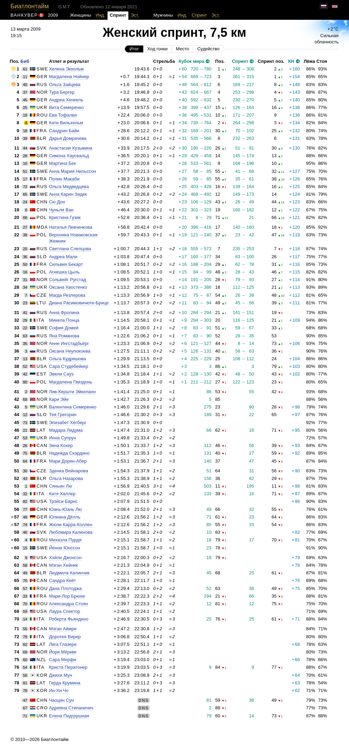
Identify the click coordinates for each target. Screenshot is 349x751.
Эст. (135, 15)
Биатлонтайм (29, 6)
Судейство (208, 48)
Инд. (100, 15)
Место (182, 48)
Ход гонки (157, 48)
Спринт (199, 15)
